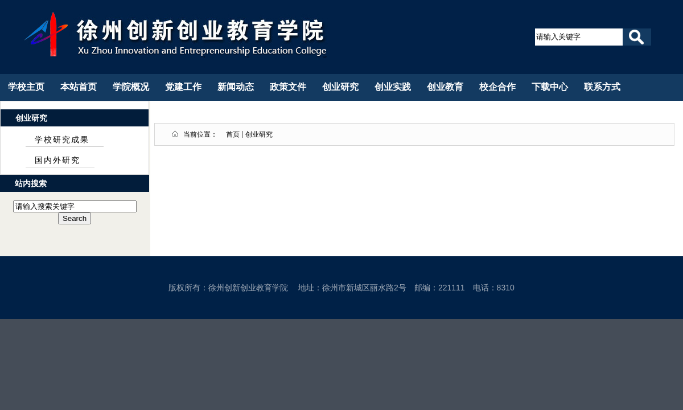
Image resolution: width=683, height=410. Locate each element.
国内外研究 (57, 160)
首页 (233, 134)
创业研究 (259, 134)
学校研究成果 (62, 140)
